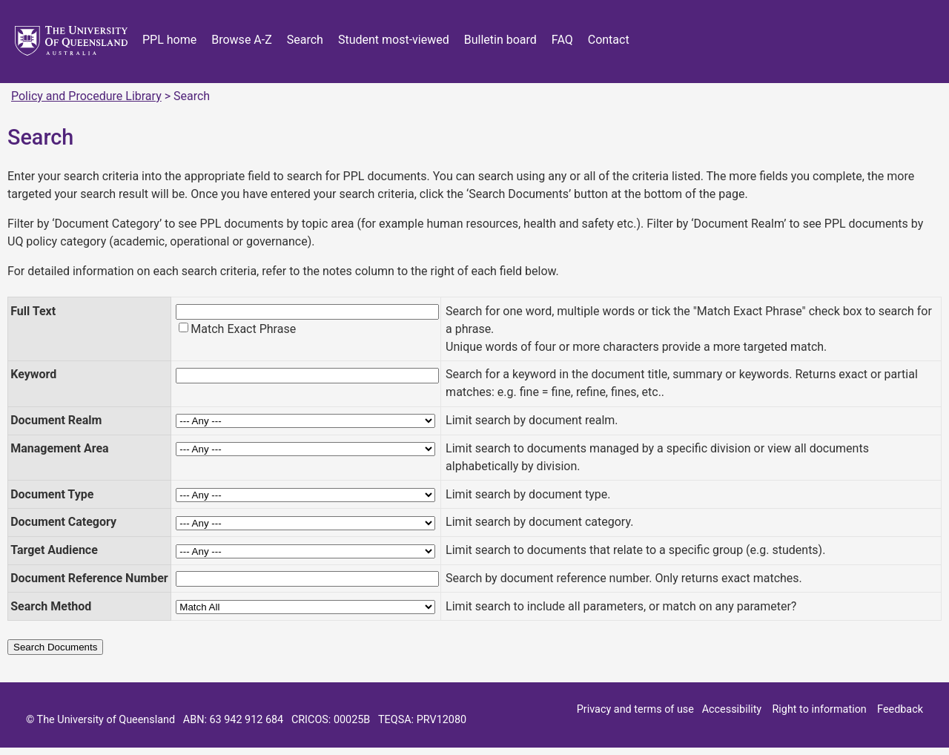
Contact (608, 40)
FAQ (562, 40)
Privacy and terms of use (635, 709)
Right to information (819, 709)
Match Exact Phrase (243, 329)
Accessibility (732, 709)
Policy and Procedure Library (86, 96)
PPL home (169, 40)
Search (305, 40)
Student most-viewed (393, 40)
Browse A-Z (241, 40)
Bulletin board (500, 40)
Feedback (900, 709)
